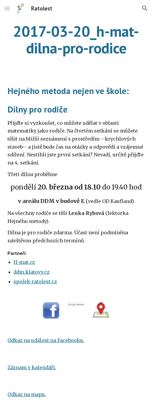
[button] (7, 8)
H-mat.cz (24, 262)
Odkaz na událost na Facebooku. (45, 340)
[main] (76, 39)
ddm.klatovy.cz (31, 272)
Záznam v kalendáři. (31, 367)
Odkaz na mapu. (26, 394)
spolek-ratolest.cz (35, 281)
